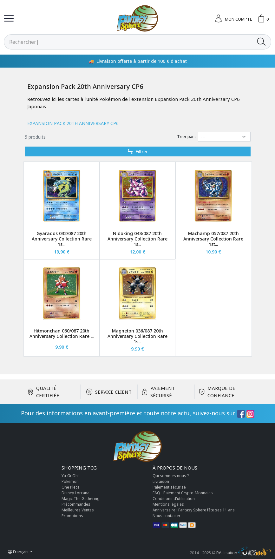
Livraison (161, 481)
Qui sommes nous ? (171, 475)
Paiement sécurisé (169, 487)
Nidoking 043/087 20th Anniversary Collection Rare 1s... (137, 238)
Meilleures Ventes (78, 510)
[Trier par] (224, 136)
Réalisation (243, 553)
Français (18, 552)
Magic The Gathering (81, 498)
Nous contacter (166, 515)
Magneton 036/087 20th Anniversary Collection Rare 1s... (137, 336)
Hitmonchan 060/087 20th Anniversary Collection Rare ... (61, 333)
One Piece (71, 487)
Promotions (72, 515)
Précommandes (76, 504)
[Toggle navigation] (9, 18)
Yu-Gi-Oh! (70, 475)
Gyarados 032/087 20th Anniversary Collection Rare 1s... (62, 238)
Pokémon (70, 481)
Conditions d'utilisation (174, 498)
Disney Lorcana (75, 493)
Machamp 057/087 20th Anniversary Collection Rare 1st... (213, 238)
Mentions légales (168, 504)
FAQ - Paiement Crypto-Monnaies (183, 493)
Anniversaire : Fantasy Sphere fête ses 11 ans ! (195, 510)
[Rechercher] (128, 41)
